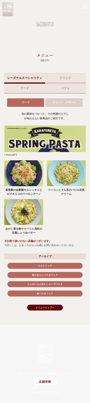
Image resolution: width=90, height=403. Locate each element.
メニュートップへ (45, 312)
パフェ (65, 88)
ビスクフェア (45, 267)
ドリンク (65, 78)
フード (24, 88)
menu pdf (12, 155)
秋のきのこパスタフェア (45, 277)
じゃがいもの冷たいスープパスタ (45, 287)
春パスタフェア (45, 297)
